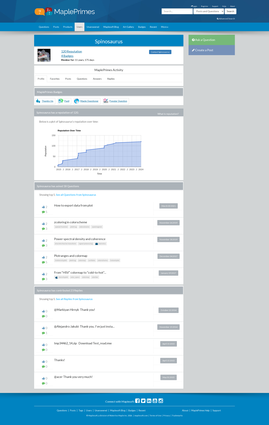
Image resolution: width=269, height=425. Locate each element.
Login (194, 6)
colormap (82, 260)
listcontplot (114, 260)
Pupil (66, 101)
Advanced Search (226, 18)
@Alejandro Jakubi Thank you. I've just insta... (84, 326)
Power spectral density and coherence (80, 239)
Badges (142, 27)
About (232, 6)
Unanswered (93, 27)
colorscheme (84, 227)
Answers (97, 78)
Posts (56, 27)
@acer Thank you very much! (73, 377)
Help (224, 6)
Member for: (67, 60)
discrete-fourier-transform (65, 243)
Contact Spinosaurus (160, 52)
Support (215, 6)
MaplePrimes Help (200, 410)
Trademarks (177, 415)
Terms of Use (155, 415)
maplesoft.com (141, 415)
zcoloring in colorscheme (70, 222)
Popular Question (118, 101)
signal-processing (86, 243)
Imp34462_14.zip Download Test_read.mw (83, 343)
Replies (111, 78)
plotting (73, 227)
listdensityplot (61, 260)
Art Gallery (128, 27)
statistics (100, 243)
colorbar (95, 277)
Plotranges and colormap (70, 256)
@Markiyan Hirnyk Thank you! (74, 309)
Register (204, 6)
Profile (41, 78)
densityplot (61, 277)
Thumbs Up (47, 101)
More (164, 27)
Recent (153, 27)
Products (67, 27)
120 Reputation (71, 51)
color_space (75, 277)
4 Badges (67, 56)
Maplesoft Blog (111, 27)
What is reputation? (168, 113)
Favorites (55, 78)
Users (79, 27)
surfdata (91, 260)
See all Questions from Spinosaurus (76, 194)
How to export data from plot (73, 205)
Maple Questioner (89, 101)
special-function (61, 227)
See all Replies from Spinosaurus (74, 299)
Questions (44, 27)
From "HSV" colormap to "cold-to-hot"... (80, 272)
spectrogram (97, 227)
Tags (81, 410)
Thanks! (59, 360)
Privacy (166, 415)
